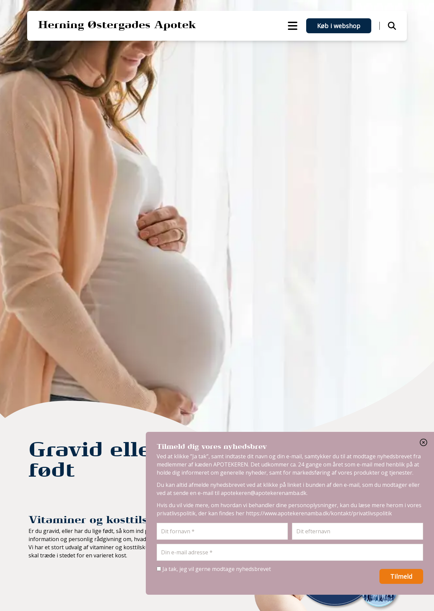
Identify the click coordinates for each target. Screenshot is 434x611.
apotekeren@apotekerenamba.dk (264, 493)
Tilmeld (401, 576)
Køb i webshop (338, 26)
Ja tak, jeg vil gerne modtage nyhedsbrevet (214, 569)
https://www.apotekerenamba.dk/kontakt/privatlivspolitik (319, 513)
